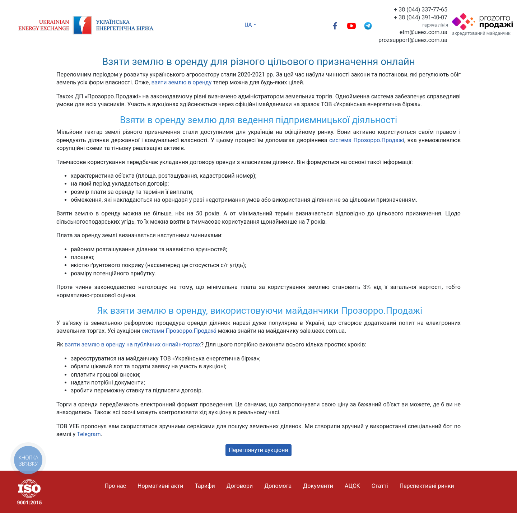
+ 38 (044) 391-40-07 (420, 17)
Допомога (278, 485)
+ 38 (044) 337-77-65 (420, 9)
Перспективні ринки (427, 485)
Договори (240, 485)
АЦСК (352, 485)
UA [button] (248, 25)
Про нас (115, 485)
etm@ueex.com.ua (423, 32)
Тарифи (205, 485)
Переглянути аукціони (258, 450)
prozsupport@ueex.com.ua (412, 40)
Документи (318, 485)
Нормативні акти (160, 485)
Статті (380, 485)
